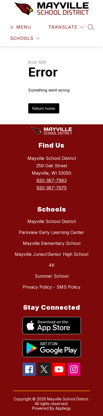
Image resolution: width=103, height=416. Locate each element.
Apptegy (63, 408)
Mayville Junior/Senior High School (51, 254)
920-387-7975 (51, 188)
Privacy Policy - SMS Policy (51, 287)
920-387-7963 (51, 180)
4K (52, 265)
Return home (43, 108)
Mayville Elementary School (51, 243)
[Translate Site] (66, 27)
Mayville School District (51, 221)
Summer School (51, 276)
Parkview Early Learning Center (51, 232)
